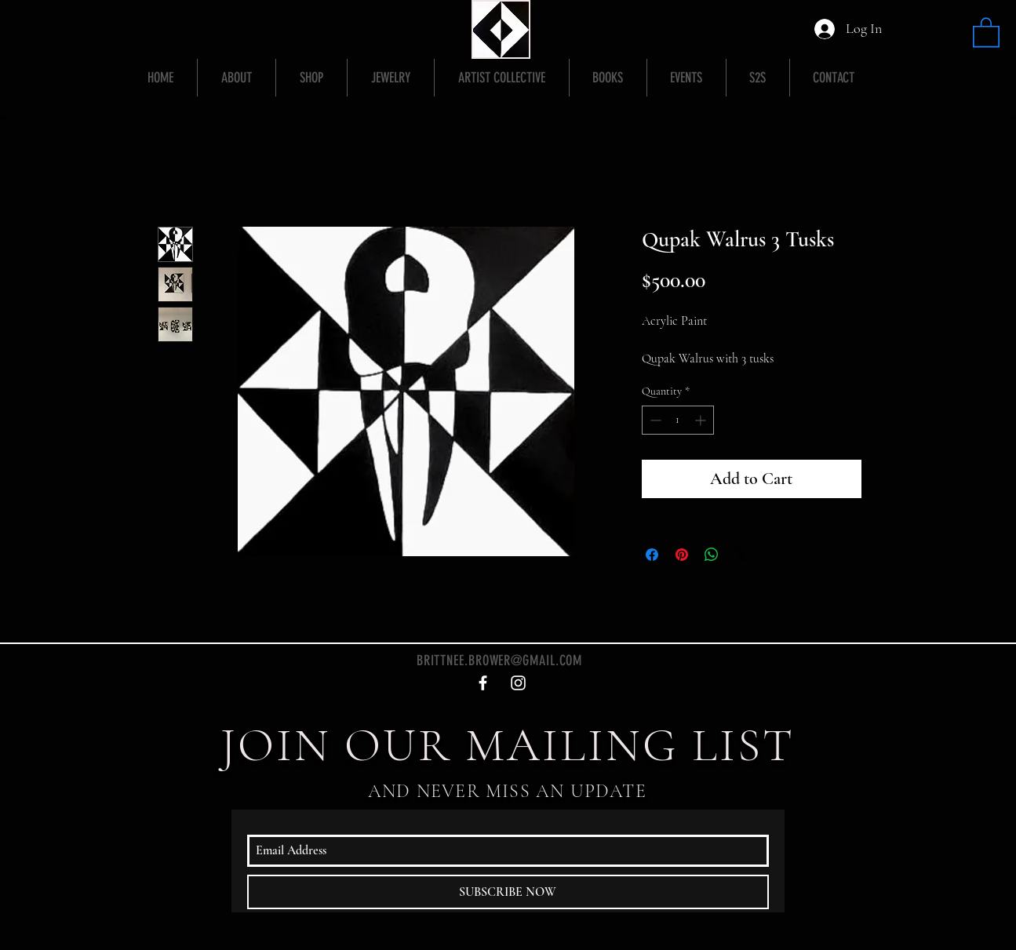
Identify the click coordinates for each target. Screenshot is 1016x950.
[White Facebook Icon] (483, 683)
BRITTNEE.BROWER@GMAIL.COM (500, 660)
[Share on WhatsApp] (711, 554)
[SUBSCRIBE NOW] (508, 892)
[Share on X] (741, 554)
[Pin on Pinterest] (681, 554)
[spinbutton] (678, 420)
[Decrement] (654, 420)
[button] (986, 31)
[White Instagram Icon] (518, 683)
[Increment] (702, 420)
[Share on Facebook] (652, 554)
